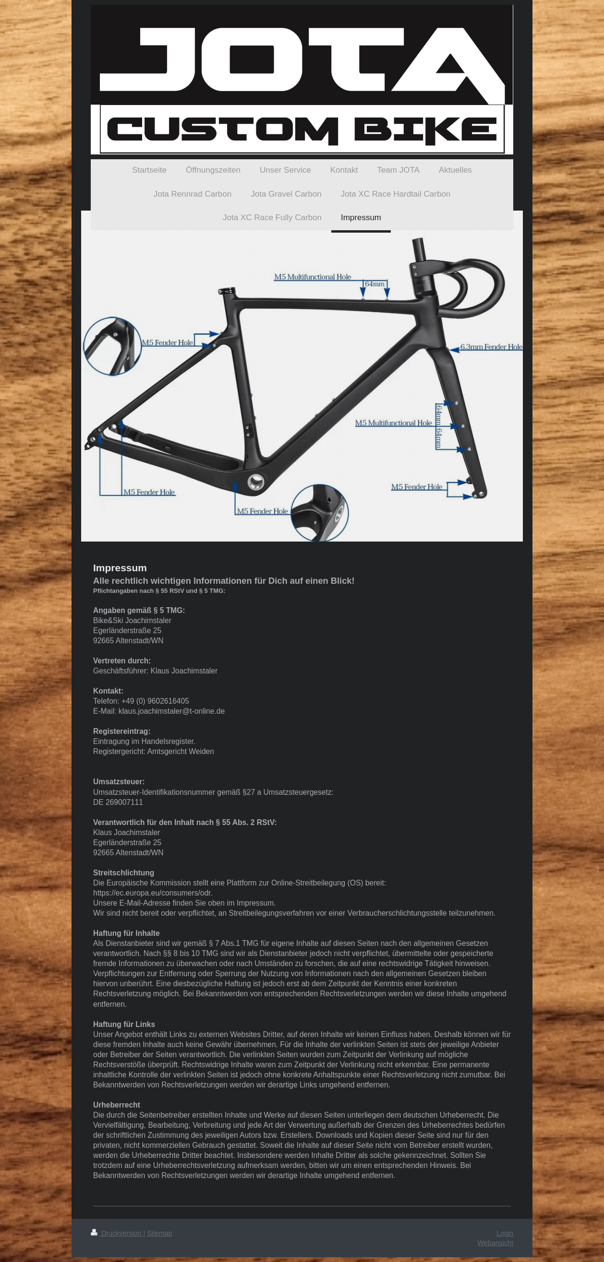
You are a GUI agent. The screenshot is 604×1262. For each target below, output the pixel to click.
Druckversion (117, 1233)
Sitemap (159, 1233)
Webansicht (495, 1243)
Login (504, 1233)
